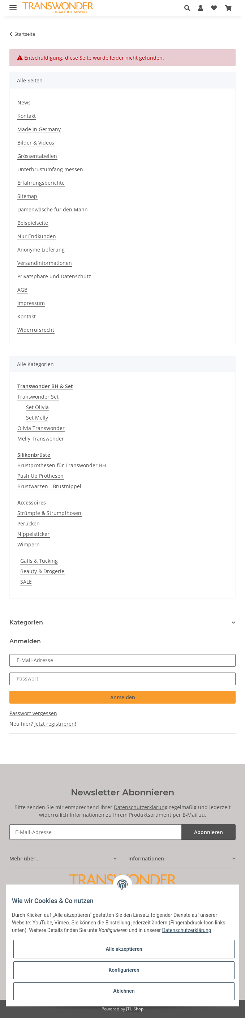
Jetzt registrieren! (55, 723)
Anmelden (122, 697)
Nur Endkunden (36, 236)
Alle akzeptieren (124, 949)
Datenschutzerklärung (141, 807)
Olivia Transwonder (41, 428)
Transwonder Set (38, 396)
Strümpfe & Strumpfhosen (49, 513)
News (24, 102)
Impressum (31, 303)
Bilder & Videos (35, 142)
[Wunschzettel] (214, 8)
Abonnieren (208, 832)
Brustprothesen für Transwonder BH (61, 465)
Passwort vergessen (33, 713)
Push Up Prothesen (40, 475)
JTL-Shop (134, 1009)
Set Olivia (37, 407)
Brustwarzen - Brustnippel (49, 486)
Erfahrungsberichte (41, 182)
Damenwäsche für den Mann (52, 209)
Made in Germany (39, 129)
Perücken (28, 523)
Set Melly (37, 417)
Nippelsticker (33, 534)
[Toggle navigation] (13, 4)
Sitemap (27, 196)
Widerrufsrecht (35, 329)
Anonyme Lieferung (41, 249)
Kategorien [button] (26, 622)
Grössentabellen (37, 156)
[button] (189, 8)
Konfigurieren (123, 970)
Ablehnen (123, 991)
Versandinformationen (44, 262)
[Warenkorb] (228, 8)
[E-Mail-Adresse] (95, 832)
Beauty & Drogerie (42, 571)
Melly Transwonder (40, 438)
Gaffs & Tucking (39, 560)
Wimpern (28, 544)
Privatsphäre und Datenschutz (54, 276)
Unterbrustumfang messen (50, 169)
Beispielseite (32, 222)
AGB (22, 289)
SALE (26, 581)
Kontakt (26, 115)
